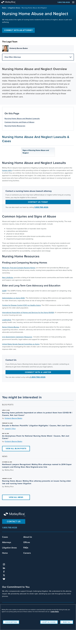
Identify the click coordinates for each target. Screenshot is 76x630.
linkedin (4, 568)
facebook (4, 571)
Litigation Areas (14, 8)
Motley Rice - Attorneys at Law (10, 2)
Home (4, 8)
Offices (26, 542)
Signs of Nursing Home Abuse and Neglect (36, 151)
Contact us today (38, 202)
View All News (16, 497)
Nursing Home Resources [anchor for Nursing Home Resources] (15, 126)
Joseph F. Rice (10, 428)
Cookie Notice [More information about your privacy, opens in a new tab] (54, 612)
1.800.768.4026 (63, 2)
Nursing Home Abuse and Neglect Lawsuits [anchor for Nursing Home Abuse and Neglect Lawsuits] (22, 118)
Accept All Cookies (49, 622)
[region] (38, 617)
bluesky (4, 579)
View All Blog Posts (16, 448)
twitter (4, 575)
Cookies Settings (11, 622)
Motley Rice (15, 514)
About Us (27, 537)
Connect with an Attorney (18, 30)
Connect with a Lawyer (38, 372)
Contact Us (13, 521)
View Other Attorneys (38, 57)
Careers (27, 553)
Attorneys (6, 542)
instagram (4, 564)
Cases (5, 537)
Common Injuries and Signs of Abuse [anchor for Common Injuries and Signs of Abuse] (19, 122)
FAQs (25, 547)
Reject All (66, 622)
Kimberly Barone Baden (13, 418)
